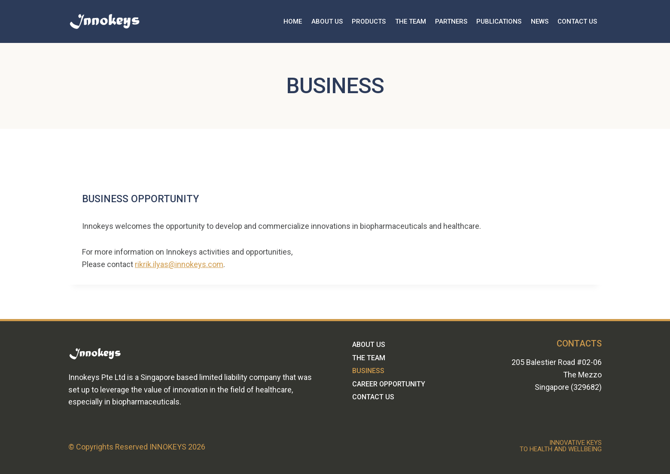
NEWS (539, 21)
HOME (292, 21)
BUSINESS (368, 371)
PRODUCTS (369, 21)
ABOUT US (327, 21)
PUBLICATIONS (498, 21)
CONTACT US (577, 21)
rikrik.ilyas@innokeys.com (179, 264)
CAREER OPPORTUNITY (388, 384)
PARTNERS (451, 21)
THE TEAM (410, 21)
